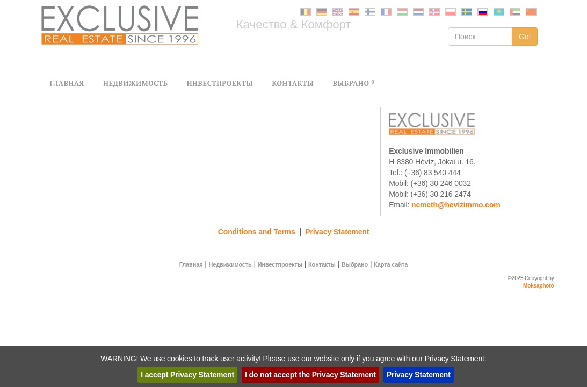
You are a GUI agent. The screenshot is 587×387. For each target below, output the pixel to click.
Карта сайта (391, 264)
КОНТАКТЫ (293, 83)
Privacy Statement (337, 231)
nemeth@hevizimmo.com (456, 204)
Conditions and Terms (256, 231)
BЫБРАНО (354, 83)
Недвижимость (229, 264)
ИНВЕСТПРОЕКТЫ (220, 83)
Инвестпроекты (280, 264)
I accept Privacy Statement (187, 374)
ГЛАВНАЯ (67, 83)
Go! (525, 36)
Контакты (322, 264)
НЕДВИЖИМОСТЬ (135, 83)
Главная (191, 264)
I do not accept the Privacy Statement (310, 374)
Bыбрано (355, 264)
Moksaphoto (538, 286)
